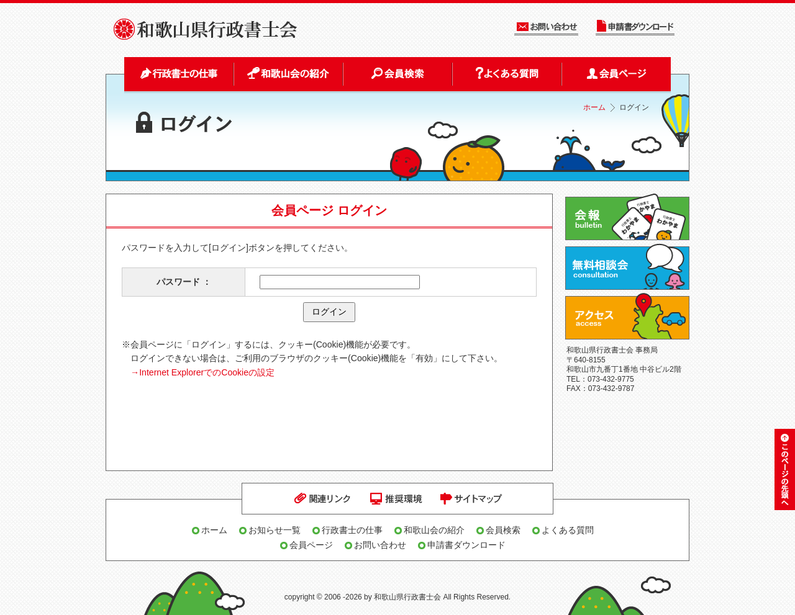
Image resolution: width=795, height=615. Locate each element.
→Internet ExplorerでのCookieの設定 (202, 372)
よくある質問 (568, 530)
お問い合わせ (380, 545)
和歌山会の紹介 (434, 530)
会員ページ (311, 545)
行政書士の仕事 (352, 530)
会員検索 (503, 530)
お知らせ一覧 (274, 530)
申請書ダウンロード (466, 545)
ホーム (594, 107)
